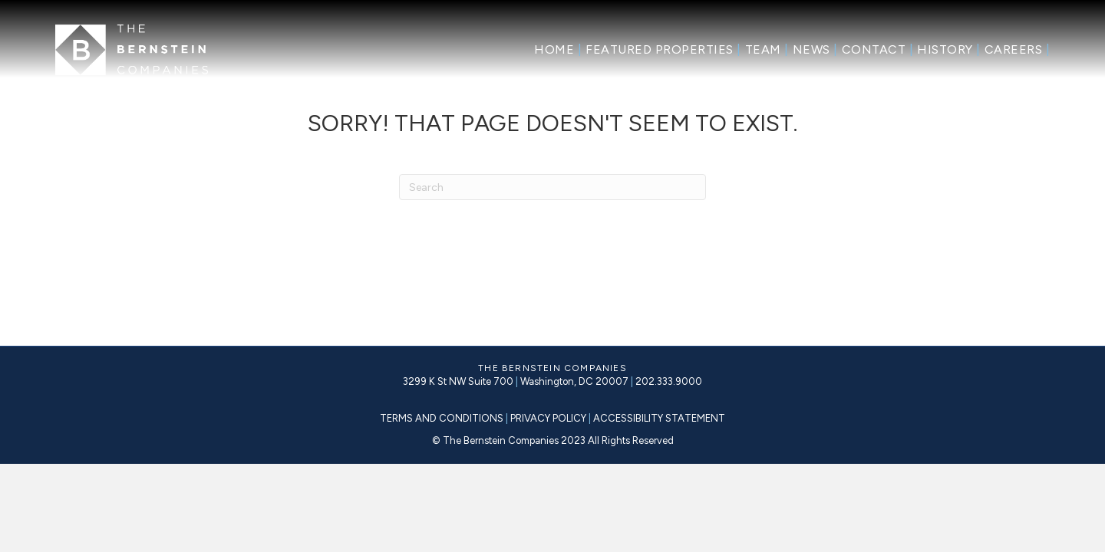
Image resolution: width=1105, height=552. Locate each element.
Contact (878, 49)
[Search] (552, 187)
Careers (1018, 49)
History (949, 49)
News (815, 49)
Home (558, 49)
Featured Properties (663, 49)
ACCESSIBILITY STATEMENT (658, 418)
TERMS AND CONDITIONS (441, 418)
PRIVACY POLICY (549, 418)
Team (767, 49)
